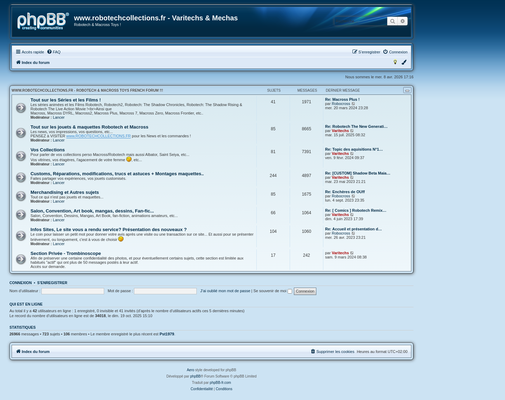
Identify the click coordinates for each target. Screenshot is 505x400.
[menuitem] (54, 52)
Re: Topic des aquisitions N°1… (354, 149)
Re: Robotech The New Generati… (356, 126)
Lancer (59, 117)
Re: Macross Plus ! (342, 99)
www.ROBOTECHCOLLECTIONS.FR (98, 136)
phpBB (195, 376)
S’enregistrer (52, 283)
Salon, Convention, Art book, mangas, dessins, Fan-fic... (92, 211)
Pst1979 (167, 334)
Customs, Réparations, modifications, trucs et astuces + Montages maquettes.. (117, 173)
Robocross (341, 103)
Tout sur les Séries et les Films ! (66, 100)
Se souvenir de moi (273, 291)
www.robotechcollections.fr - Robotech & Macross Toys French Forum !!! (87, 90)
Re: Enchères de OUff (345, 192)
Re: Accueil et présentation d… (353, 229)
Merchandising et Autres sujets (65, 192)
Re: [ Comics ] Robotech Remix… (355, 210)
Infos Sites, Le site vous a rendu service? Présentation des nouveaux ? (109, 229)
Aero (190, 370)
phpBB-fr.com (220, 383)
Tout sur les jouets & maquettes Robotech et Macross (89, 127)
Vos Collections (48, 149)
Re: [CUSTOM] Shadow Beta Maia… (357, 173)
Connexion (20, 283)
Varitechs (340, 131)
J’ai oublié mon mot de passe (225, 291)
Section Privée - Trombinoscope (66, 253)
